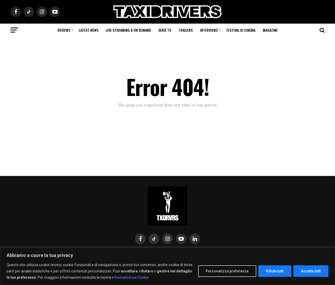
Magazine (270, 30)
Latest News (88, 30)
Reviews (64, 30)
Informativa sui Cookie (130, 277)
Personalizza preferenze (227, 271)
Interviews (209, 30)
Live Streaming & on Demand (128, 30)
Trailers (185, 30)
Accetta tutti (311, 271)
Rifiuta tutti (275, 271)
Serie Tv (164, 30)
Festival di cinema (240, 30)
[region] (167, 266)
